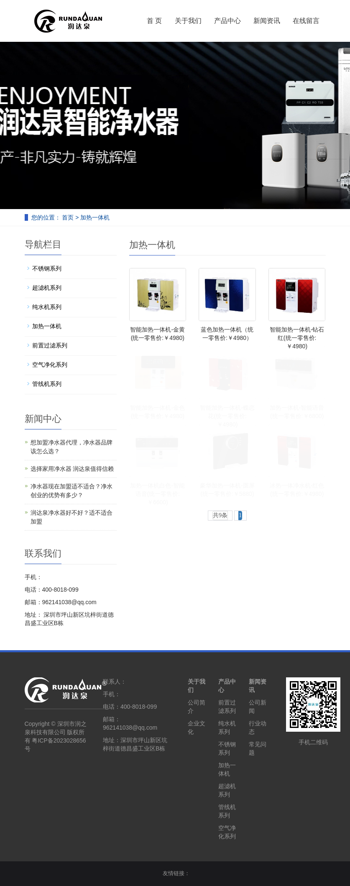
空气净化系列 (49, 364)
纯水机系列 (46, 307)
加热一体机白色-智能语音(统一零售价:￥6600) (157, 494)
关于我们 (188, 20)
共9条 (220, 515)
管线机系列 (46, 383)
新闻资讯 (266, 20)
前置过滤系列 (49, 345)
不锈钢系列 (46, 268)
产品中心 (227, 20)
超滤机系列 (46, 287)
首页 (68, 217)
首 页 (154, 20)
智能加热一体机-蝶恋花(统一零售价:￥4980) (227, 416)
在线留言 (306, 20)
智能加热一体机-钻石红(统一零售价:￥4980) (297, 338)
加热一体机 (95, 217)
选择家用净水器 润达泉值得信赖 (72, 468)
